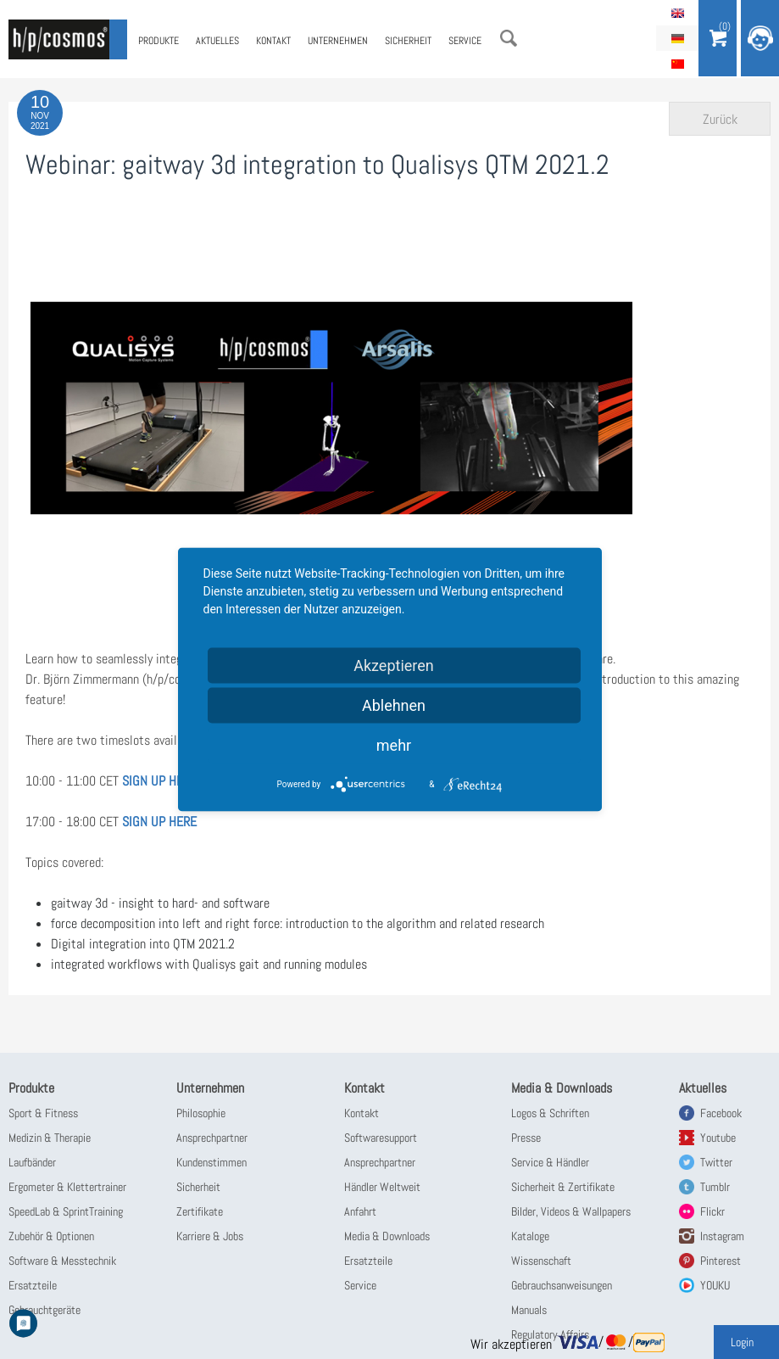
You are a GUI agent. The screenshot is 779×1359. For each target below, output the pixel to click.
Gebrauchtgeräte (44, 1309)
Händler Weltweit (382, 1186)
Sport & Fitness (43, 1113)
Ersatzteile (32, 1285)
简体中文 (677, 63)
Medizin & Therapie (49, 1137)
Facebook (721, 1113)
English (677, 12)
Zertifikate (199, 1211)
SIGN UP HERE (159, 781)
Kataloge (530, 1236)
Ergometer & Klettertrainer (67, 1186)
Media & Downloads (387, 1236)
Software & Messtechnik (62, 1260)
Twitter (716, 1162)
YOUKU (715, 1285)
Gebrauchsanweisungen (561, 1285)
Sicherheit (408, 41)
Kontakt (273, 41)
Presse (526, 1137)
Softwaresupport (380, 1137)
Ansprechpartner (212, 1137)
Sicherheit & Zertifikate (563, 1186)
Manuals (529, 1309)
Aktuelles (217, 41)
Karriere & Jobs (209, 1236)
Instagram (722, 1236)
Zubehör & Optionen (51, 1236)
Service (464, 41)
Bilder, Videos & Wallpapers (571, 1211)
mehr (393, 745)
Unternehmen (338, 41)
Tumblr (715, 1186)
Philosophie (200, 1113)
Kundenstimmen (211, 1162)
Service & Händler (550, 1162)
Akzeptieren (393, 665)
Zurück (720, 119)
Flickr (712, 1211)
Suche (509, 38)
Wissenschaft (541, 1260)
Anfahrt (360, 1211)
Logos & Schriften (550, 1113)
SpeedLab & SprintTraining (65, 1211)
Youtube (718, 1137)
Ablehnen (394, 705)
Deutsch (677, 38)
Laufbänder (32, 1162)
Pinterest (720, 1260)
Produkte (158, 41)
